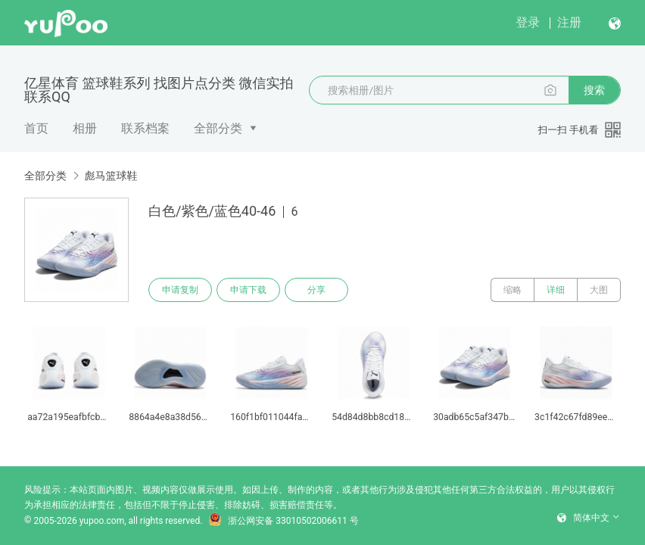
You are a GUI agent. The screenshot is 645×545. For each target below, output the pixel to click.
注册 (569, 22)
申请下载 (248, 290)
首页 (36, 128)
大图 (599, 290)
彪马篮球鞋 (110, 176)
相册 (85, 128)
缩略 (512, 290)
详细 (556, 290)
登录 (528, 22)
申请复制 (180, 290)
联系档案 (145, 128)
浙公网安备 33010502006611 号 (283, 520)
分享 (316, 290)
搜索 (594, 90)
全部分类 (218, 128)
